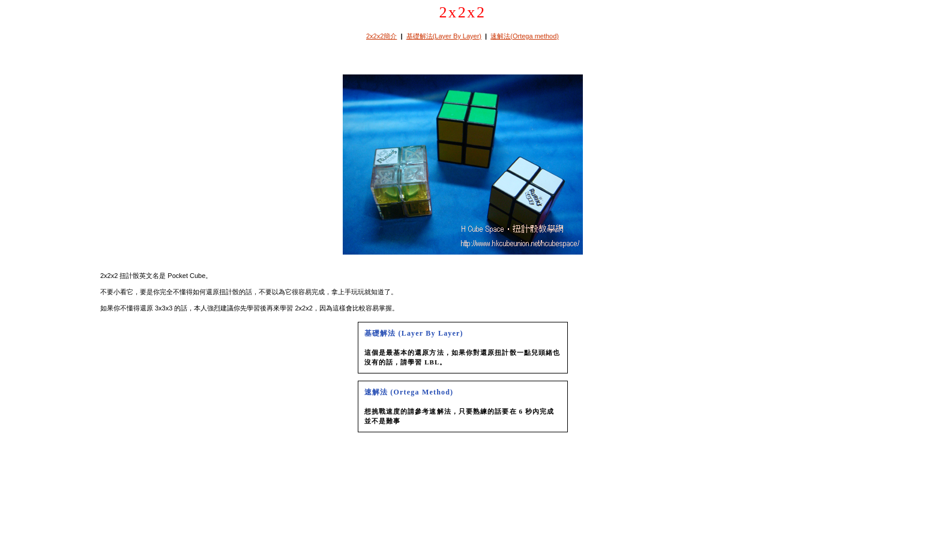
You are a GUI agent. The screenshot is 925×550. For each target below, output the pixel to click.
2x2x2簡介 (381, 36)
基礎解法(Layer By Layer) (443, 36)
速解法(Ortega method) (524, 36)
